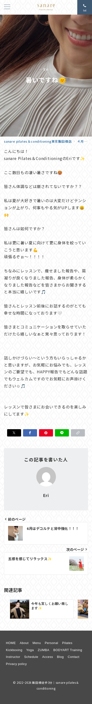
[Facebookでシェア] (30, 432)
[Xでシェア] (14, 432)
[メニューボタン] (7, 7)
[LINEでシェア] (62, 432)
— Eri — (46, 69)
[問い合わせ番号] (84, 7)
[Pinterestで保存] (46, 432)
